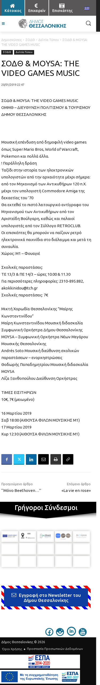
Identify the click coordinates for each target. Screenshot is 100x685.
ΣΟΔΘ (30, 40)
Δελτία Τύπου (48, 40)
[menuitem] (87, 8)
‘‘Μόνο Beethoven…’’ (21, 490)
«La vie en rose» (76, 490)
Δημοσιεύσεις (11, 40)
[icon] (49, 634)
